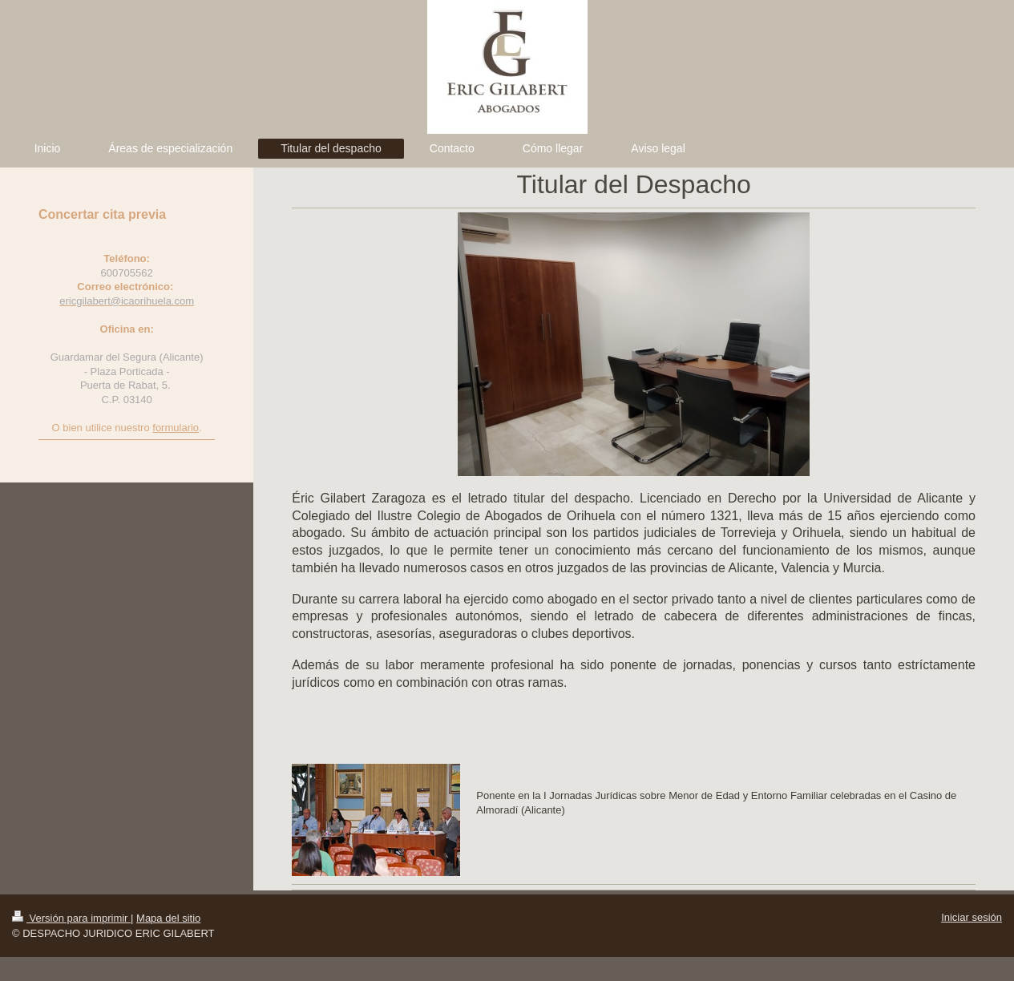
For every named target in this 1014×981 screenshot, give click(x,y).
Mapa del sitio (168, 918)
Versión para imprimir (71, 918)
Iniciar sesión (971, 917)
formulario (175, 428)
